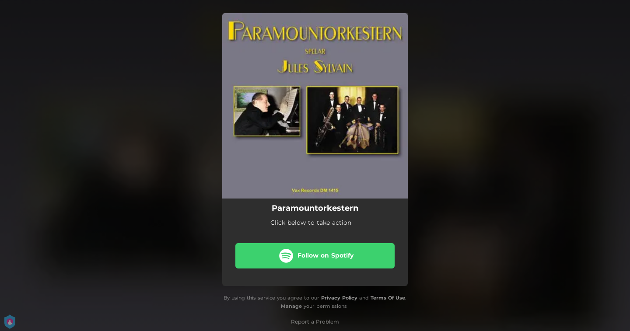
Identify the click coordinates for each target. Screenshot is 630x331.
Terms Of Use (388, 298)
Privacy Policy (339, 298)
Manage (291, 306)
